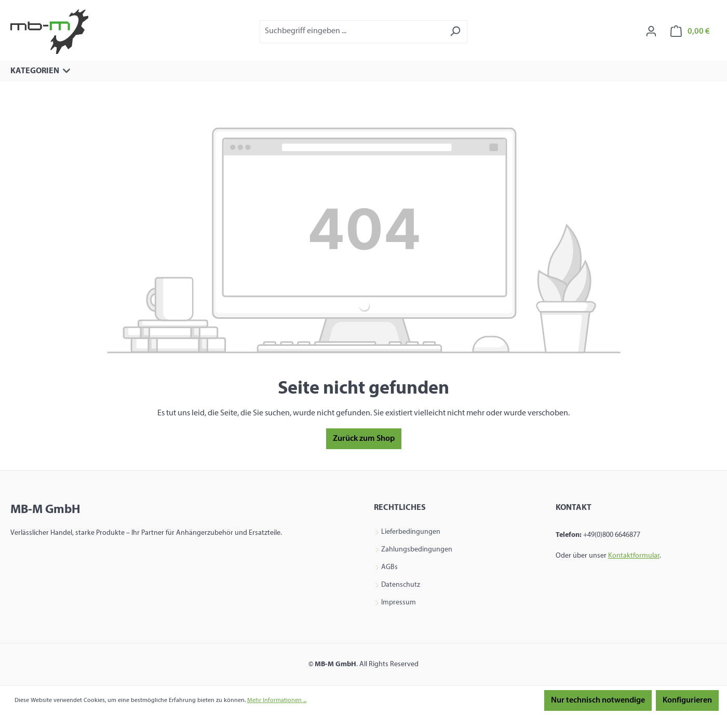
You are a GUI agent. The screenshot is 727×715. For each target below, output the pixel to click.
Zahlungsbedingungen (416, 550)
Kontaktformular (633, 556)
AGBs (389, 567)
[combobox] (351, 31)
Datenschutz (400, 585)
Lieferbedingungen (410, 532)
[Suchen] (455, 31)
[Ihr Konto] (651, 31)
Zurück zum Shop (364, 439)
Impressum (398, 602)
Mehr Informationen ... (276, 700)
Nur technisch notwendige (598, 700)
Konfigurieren (687, 700)
